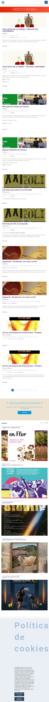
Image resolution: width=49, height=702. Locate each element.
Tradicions (7, 541)
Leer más (4, 46)
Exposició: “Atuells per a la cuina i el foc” (19, 297)
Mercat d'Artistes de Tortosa (14, 150)
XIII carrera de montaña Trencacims (11, 577)
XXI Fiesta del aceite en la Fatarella (17, 190)
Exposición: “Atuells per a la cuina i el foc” (19, 262)
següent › (47, 423)
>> (36, 390)
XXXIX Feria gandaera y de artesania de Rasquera (14, 539)
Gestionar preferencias (19, 699)
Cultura (4, 429)
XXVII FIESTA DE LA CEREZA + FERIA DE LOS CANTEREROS (20, 30)
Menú (46, 2)
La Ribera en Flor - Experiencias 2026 (11, 427)
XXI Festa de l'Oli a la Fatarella (15, 224)
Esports (4, 578)
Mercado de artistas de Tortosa (15, 107)
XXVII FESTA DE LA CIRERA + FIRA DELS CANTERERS (23, 67)
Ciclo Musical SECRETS (7, 502)
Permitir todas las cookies (19, 694)
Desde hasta (12, 426)
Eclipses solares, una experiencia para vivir (12, 465)
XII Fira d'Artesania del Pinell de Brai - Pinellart (22, 333)
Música (4, 503)
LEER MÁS (24, 412)
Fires (3, 541)
